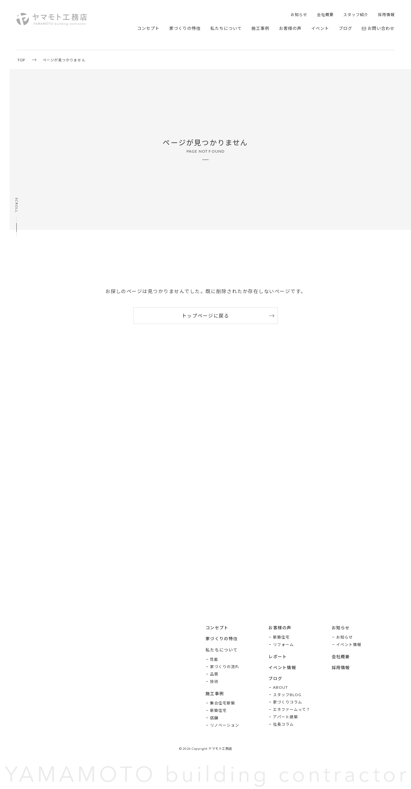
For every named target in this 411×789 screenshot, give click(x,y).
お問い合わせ (378, 28)
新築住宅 (218, 710)
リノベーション (224, 725)
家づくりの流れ (224, 666)
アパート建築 (285, 716)
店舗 (214, 717)
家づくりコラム (287, 702)
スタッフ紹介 (355, 14)
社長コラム (283, 724)
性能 (214, 659)
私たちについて (226, 28)
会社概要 (325, 14)
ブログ (345, 28)
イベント (320, 28)
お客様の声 (290, 28)
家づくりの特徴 (185, 28)
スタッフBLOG (287, 694)
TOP (21, 60)
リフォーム (283, 644)
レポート (277, 656)
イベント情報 (282, 667)
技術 (214, 681)
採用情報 (386, 14)
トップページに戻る (206, 315)
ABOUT (280, 687)
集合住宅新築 (222, 703)
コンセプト (148, 28)
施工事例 (260, 28)
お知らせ (299, 14)
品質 (214, 674)
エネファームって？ (291, 709)
